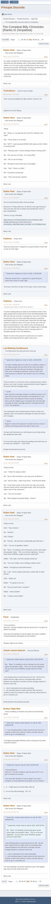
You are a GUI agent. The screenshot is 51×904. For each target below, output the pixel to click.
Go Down (5, 39)
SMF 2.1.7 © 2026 (20, 901)
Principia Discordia (13, 7)
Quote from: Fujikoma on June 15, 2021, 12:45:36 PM (24, 360)
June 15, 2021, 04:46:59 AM (11, 268)
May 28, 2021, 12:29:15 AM (11, 94)
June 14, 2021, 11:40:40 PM (11, 242)
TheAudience (9, 91)
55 (22, 40)
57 (27, 40)
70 (42, 40)
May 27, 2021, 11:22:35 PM (11, 56)
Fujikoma (7, 239)
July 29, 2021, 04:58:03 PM (11, 654)
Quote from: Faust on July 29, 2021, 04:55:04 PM (22, 765)
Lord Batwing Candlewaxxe (15, 348)
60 (36, 40)
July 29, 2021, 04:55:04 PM (11, 620)
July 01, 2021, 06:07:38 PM (11, 463)
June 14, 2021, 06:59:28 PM (11, 197)
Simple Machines (31, 901)
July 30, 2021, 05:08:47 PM (11, 812)
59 (33, 40)
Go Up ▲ (32, 899)
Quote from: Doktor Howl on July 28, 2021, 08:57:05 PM (25, 659)
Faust (5, 617)
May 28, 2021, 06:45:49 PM (11, 124)
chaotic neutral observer (14, 650)
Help (17, 899)
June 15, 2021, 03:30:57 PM (11, 354)
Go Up (4, 881)
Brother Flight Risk (11, 709)
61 (38, 40)
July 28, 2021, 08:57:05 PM (11, 519)
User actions (44, 44)
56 (25, 40)
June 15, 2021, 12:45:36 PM (11, 304)
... (20, 40)
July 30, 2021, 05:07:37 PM (11, 759)
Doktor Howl (8, 50)
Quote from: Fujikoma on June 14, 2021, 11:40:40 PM (24, 273)
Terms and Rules (24, 899)
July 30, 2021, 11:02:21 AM (11, 717)
